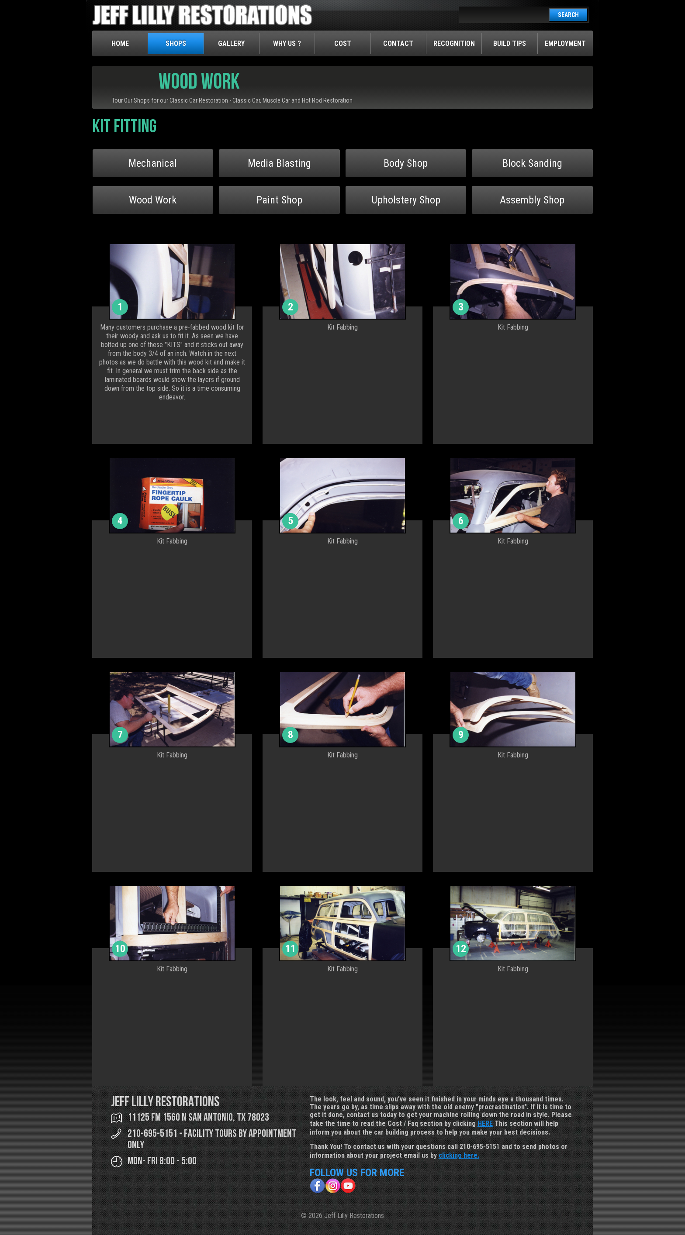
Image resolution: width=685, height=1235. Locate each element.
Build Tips (509, 43)
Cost (342, 43)
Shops (176, 43)
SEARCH (568, 14)
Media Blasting (279, 163)
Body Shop (406, 163)
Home (120, 43)
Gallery (231, 43)
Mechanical (152, 163)
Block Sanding (532, 163)
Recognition (454, 43)
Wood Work (152, 200)
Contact (398, 43)
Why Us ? (287, 43)
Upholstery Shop (405, 200)
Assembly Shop (532, 200)
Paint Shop (279, 200)
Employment (565, 43)
